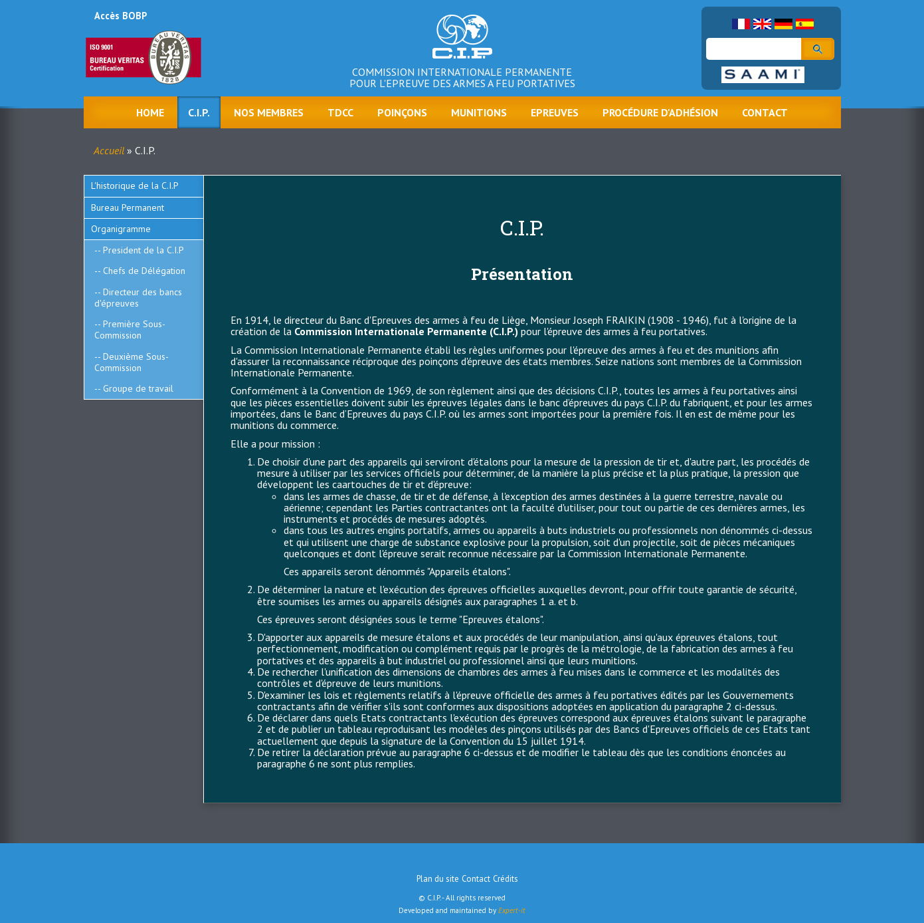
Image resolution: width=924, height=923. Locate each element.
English (762, 24)
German (783, 24)
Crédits (505, 878)
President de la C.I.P (143, 250)
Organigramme (121, 229)
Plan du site (437, 878)
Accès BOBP (120, 15)
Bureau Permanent (127, 207)
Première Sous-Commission (129, 329)
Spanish (805, 24)
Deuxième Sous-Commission (131, 362)
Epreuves (555, 112)
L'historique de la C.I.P (135, 186)
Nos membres (269, 112)
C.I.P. (199, 112)
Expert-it (511, 910)
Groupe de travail (138, 388)
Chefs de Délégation (144, 271)
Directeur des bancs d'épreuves (138, 297)
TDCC (340, 112)
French (741, 24)
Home (150, 112)
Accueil (109, 150)
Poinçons (402, 112)
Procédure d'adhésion (660, 112)
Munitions (479, 112)
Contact (765, 112)
